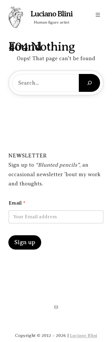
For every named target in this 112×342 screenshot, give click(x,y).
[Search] (89, 83)
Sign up (24, 242)
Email (17, 203)
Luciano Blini (51, 14)
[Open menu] (98, 15)
